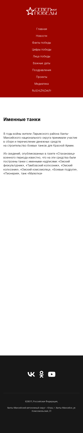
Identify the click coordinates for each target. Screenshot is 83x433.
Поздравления (41, 70)
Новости (41, 35)
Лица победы (41, 56)
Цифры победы (41, 49)
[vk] (31, 374)
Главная (41, 29)
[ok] (41, 374)
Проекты (41, 77)
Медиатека (41, 83)
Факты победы (41, 42)
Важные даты (41, 63)
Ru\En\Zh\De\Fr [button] (41, 90)
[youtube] (51, 374)
